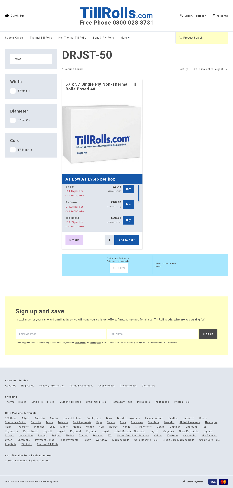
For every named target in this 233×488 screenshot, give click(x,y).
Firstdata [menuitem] (153, 422)
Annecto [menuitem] (40, 418)
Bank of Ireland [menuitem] (72, 418)
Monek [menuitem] (77, 427)
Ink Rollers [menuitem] (143, 402)
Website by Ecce (49, 482)
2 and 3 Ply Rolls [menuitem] (103, 37)
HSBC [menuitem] (8, 427)
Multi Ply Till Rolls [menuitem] (70, 402)
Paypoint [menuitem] (75, 431)
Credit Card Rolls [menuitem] (96, 402)
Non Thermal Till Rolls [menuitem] (72, 37)
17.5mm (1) (21, 149)
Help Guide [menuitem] (27, 385)
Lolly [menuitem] (52, 427)
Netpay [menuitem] (113, 427)
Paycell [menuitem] (47, 431)
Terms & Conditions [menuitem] (81, 385)
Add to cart (127, 240)
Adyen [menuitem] (25, 418)
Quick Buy (15, 15)
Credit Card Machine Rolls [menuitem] (178, 440)
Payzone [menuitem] (91, 431)
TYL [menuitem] (110, 435)
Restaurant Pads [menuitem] (122, 402)
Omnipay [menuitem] (175, 427)
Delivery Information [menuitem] (51, 385)
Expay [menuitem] (87, 440)
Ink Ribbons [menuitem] (162, 402)
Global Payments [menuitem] (190, 422)
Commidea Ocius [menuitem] (15, 422)
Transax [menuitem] (98, 435)
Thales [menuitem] (70, 435)
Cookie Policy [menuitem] (106, 385)
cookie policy (96, 342)
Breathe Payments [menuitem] (128, 418)
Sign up (208, 334)
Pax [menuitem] (204, 427)
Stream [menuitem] (9, 435)
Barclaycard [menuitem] (94, 418)
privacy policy (80, 342)
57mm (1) (20, 91)
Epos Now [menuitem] (137, 422)
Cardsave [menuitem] (188, 418)
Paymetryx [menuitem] (11, 431)
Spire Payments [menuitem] (189, 431)
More (123, 37)
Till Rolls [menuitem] (26, 444)
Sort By (183, 69)
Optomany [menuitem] (23, 440)
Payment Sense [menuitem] (44, 440)
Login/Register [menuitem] (193, 15)
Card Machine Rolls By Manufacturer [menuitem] (27, 460)
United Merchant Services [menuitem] (133, 435)
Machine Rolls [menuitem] (120, 440)
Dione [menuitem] (49, 422)
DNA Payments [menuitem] (82, 422)
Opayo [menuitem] (161, 427)
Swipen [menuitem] (56, 435)
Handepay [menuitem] (211, 422)
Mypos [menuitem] (90, 427)
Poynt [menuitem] (105, 431)
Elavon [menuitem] (111, 422)
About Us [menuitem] (10, 385)
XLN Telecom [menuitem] (209, 435)
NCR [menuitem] (101, 427)
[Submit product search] (180, 37)
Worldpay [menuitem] (101, 440)
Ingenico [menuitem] (39, 427)
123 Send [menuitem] (11, 418)
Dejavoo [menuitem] (63, 422)
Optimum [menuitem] (191, 427)
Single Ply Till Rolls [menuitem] (42, 402)
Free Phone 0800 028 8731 (117, 22)
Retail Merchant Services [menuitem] (129, 431)
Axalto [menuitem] (54, 418)
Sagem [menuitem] (154, 431)
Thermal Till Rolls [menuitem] (41, 37)
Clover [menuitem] (203, 418)
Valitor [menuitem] (158, 435)
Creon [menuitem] (8, 440)
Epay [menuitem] (123, 422)
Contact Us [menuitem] (148, 385)
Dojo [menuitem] (99, 422)
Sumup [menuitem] (42, 435)
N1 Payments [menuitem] (144, 427)
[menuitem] (220, 15)
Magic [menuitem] (64, 427)
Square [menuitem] (208, 431)
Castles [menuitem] (173, 418)
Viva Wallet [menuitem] (189, 435)
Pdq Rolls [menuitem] (10, 444)
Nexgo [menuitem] (126, 427)
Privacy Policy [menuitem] (128, 385)
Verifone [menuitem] (172, 435)
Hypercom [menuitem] (23, 427)
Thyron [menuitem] (83, 435)
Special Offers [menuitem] (14, 37)
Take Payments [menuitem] (69, 440)
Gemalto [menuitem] (169, 422)
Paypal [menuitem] (61, 431)
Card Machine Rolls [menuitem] (146, 440)
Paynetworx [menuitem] (30, 431)
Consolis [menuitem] (36, 422)
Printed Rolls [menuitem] (182, 402)
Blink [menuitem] (109, 418)
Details (74, 240)
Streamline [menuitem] (26, 435)
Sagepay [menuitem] (168, 431)
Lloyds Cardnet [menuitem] (154, 418)
